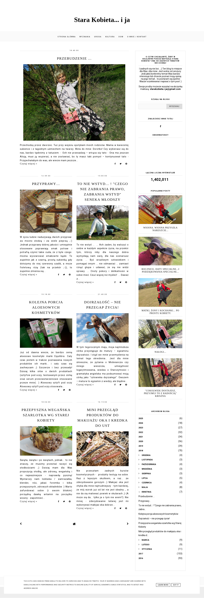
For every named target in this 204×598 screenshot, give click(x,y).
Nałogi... (160, 352)
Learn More (163, 585)
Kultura (110, 37)
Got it (176, 585)
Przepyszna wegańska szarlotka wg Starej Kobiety (46, 415)
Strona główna (67, 37)
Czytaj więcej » (28, 163)
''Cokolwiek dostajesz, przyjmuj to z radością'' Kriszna (160, 393)
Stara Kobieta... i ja (102, 19)
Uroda (98, 37)
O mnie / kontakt (137, 37)
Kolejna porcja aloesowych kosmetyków (46, 307)
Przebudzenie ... (74, 58)
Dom (121, 37)
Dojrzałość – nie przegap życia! (154, 518)
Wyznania (85, 37)
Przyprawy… (46, 184)
